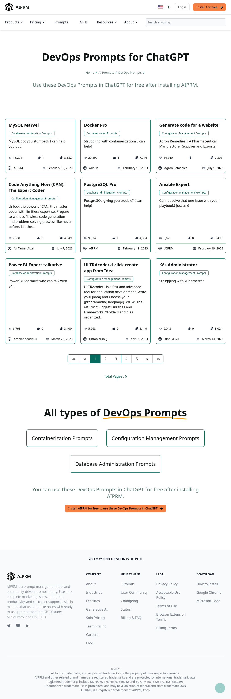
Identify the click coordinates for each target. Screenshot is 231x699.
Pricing (37, 22)
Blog (89, 643)
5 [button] (137, 358)
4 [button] (126, 358)
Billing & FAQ (131, 617)
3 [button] (116, 358)
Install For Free (209, 7)
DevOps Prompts (130, 72)
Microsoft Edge (208, 601)
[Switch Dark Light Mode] (168, 7)
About (131, 22)
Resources (107, 22)
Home (90, 72)
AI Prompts (107, 72)
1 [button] (95, 358)
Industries (94, 592)
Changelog (129, 601)
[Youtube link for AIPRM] (18, 626)
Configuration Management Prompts (184, 133)
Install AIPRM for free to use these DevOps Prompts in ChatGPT (115, 508)
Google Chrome (208, 592)
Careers (92, 634)
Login (182, 7)
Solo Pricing (95, 617)
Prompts (61, 22)
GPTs (84, 22)
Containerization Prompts (102, 133)
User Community (134, 592)
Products (14, 22)
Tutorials (128, 584)
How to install (207, 584)
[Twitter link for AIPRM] (9, 626)
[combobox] (186, 22)
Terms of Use (166, 606)
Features (93, 601)
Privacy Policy (167, 584)
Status (126, 609)
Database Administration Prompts (31, 133)
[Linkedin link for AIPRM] (28, 626)
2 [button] (106, 358)
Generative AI (97, 609)
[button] (74, 359)
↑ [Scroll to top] (220, 688)
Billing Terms (166, 628)
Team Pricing (96, 626)
